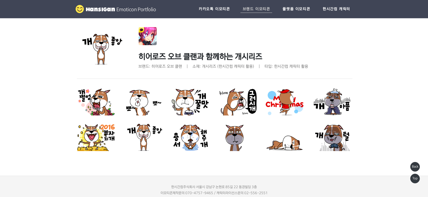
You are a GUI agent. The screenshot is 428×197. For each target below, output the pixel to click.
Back (415, 166)
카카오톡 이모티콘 (214, 9)
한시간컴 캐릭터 (336, 9)
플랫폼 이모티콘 (296, 9)
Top (415, 178)
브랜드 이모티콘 (256, 9)
